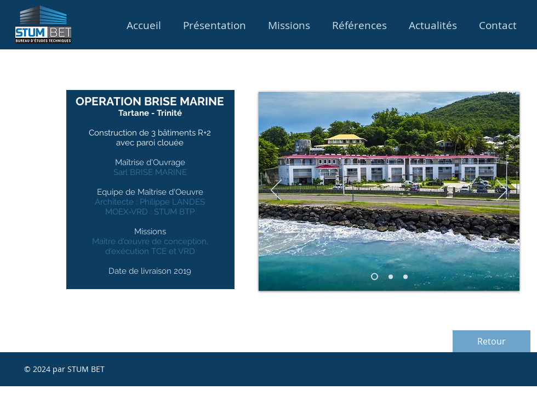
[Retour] (491, 341)
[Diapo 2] (405, 276)
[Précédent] (276, 190)
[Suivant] (501, 190)
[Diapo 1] (374, 276)
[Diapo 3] (391, 276)
